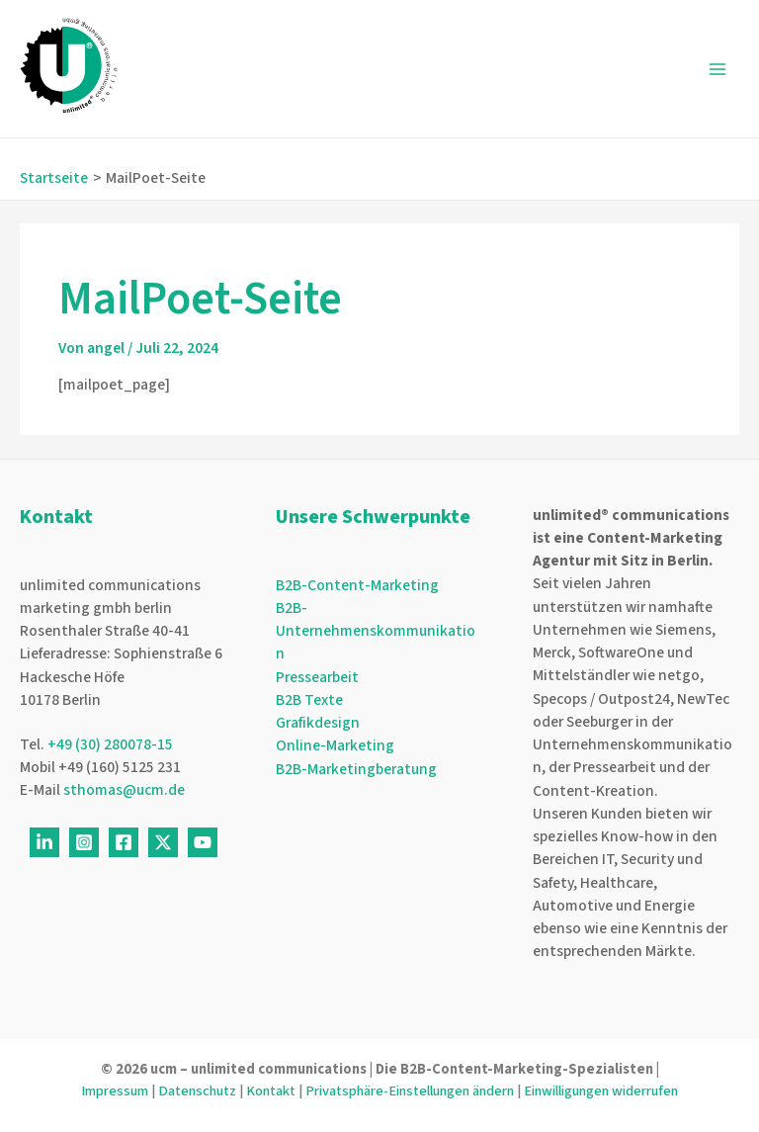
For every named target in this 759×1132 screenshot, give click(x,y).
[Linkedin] (44, 842)
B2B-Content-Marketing (357, 585)
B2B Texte (309, 700)
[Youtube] (202, 842)
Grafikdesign (318, 723)
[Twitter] (163, 842)
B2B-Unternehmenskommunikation (375, 631)
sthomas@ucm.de (124, 790)
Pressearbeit (317, 677)
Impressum (114, 1091)
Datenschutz (197, 1091)
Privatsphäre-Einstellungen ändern (409, 1091)
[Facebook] (123, 842)
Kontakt (270, 1091)
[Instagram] (84, 842)
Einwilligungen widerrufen (601, 1091)
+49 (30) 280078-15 (110, 744)
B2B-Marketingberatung (356, 769)
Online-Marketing (335, 745)
